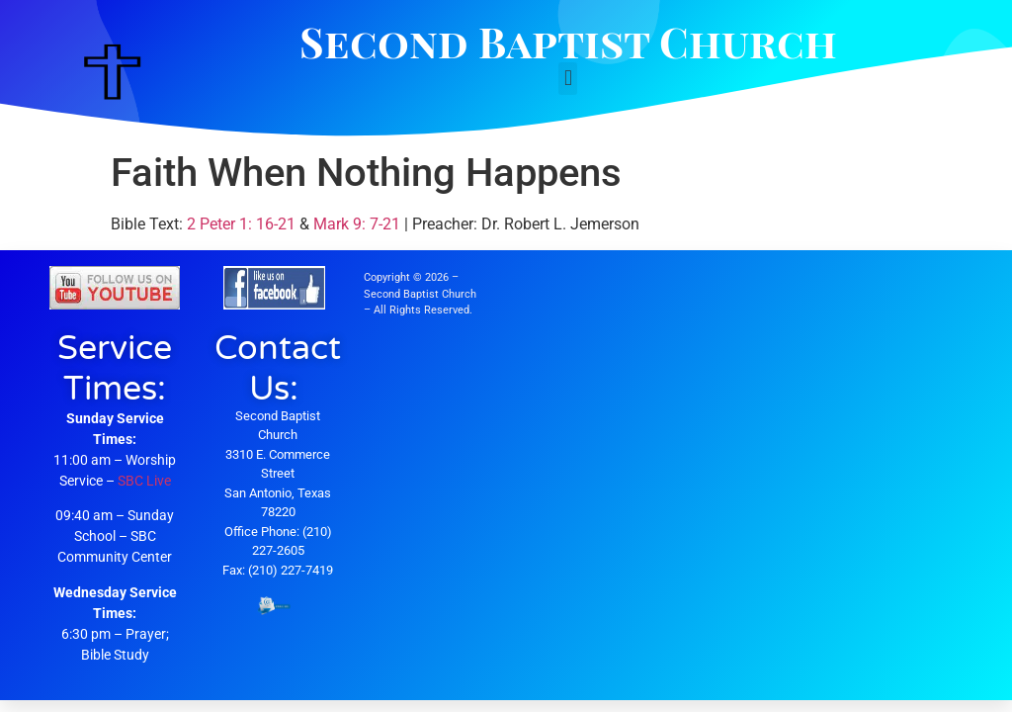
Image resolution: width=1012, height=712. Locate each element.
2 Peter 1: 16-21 (241, 224)
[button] (567, 78)
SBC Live (144, 481)
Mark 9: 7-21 (356, 224)
